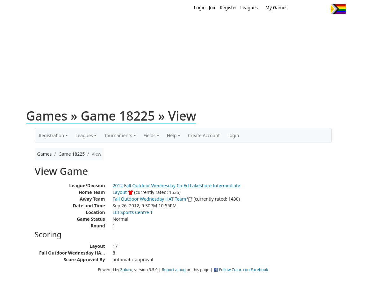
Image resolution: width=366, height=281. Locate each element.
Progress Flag (338, 9)
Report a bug (174, 269)
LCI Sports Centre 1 (133, 212)
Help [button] (172, 135)
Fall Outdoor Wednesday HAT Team (149, 199)
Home (142, 25)
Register (228, 7)
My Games (276, 7)
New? (167, 25)
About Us (328, 25)
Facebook (311, 9)
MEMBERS (196, 25)
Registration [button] (51, 135)
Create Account (204, 135)
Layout (120, 192)
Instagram (323, 9)
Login (200, 7)
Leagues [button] (84, 135)
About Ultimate (286, 25)
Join (213, 7)
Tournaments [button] (118, 135)
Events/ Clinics (237, 25)
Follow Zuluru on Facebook (243, 269)
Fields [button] (150, 135)
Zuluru (126, 269)
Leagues (249, 7)
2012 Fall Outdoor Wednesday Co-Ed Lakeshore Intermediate (176, 185)
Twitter (299, 9)
